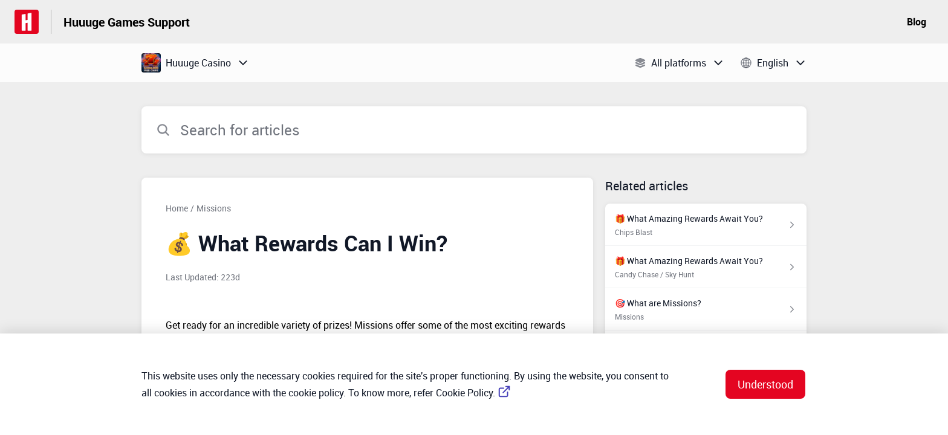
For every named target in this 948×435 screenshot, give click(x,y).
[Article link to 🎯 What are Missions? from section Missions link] (706, 309)
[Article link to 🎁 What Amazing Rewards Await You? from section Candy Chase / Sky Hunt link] (706, 267)
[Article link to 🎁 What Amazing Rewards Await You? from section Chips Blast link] (706, 225)
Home (177, 208)
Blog (916, 21)
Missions (213, 208)
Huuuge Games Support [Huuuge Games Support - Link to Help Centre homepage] (126, 22)
